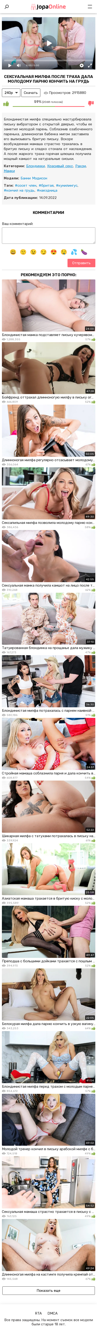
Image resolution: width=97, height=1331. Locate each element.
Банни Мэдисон (34, 178)
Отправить (81, 263)
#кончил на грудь (19, 190)
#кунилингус (66, 185)
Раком (80, 166)
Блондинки (35, 166)
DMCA (52, 1313)
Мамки (9, 171)
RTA (38, 1313)
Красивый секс (60, 166)
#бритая (46, 185)
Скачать (31, 93)
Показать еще (48, 1290)
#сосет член (25, 185)
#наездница (47, 190)
